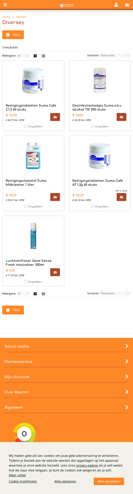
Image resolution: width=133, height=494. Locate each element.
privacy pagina (87, 465)
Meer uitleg (17, 475)
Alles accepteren (108, 481)
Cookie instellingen (23, 481)
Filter (13, 35)
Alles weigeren (65, 481)
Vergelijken (35, 126)
